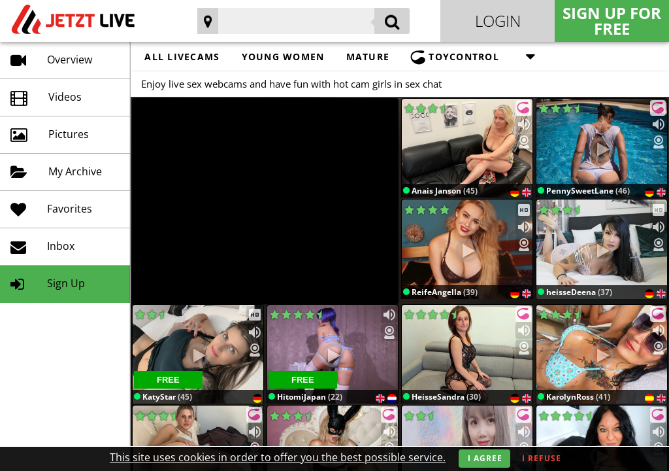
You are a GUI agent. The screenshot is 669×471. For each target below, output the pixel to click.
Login (498, 20)
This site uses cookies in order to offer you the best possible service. (278, 457)
